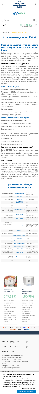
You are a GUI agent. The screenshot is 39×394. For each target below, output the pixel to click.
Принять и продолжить (26, 391)
